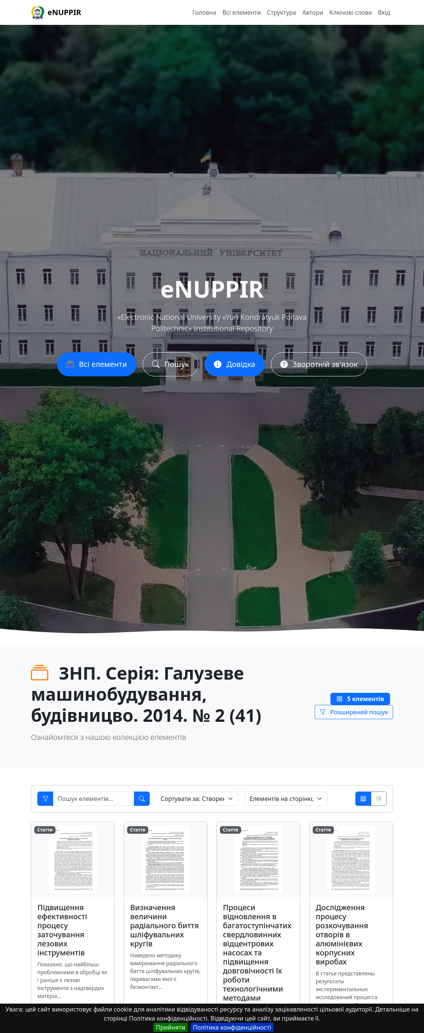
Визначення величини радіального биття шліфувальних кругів (164, 925)
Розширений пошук (354, 712)
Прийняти (170, 1027)
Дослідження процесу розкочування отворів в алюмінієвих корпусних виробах (342, 934)
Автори (312, 12)
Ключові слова (350, 12)
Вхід (384, 12)
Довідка (234, 367)
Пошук (170, 367)
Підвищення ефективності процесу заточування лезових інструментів (62, 930)
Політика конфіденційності (232, 1027)
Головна (204, 12)
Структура (281, 12)
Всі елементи (242, 12)
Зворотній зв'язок (319, 367)
